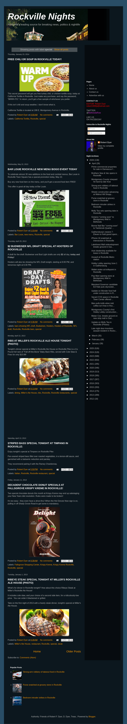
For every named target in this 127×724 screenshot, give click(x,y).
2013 (92, 395)
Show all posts (61, 49)
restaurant (36, 644)
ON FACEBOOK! (93, 119)
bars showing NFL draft (25, 326)
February (96, 339)
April (94, 163)
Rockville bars (28, 329)
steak (60, 644)
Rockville (34, 119)
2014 (92, 391)
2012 (92, 399)
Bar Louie (19, 234)
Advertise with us (96, 95)
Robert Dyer (106, 142)
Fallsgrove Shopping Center (27, 565)
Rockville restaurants (60, 393)
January (95, 343)
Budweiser (40, 326)
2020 (92, 368)
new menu (28, 234)
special (42, 119)
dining (17, 393)
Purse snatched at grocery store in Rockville (42, 685)
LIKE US (90, 117)
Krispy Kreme (46, 565)
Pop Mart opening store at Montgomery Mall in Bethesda (102, 278)
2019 (92, 372)
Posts (91, 129)
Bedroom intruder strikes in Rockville (39, 698)
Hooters (49, 326)
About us (93, 89)
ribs (39, 393)
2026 (92, 160)
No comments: (46, 115)
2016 (92, 383)
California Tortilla (22, 119)
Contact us (93, 92)
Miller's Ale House (29, 393)
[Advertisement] (44, 141)
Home (37, 651)
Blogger (92, 717)
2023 (92, 356)
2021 (92, 364)
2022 (92, 360)
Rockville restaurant (39, 473)
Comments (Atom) (28, 658)
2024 (92, 352)
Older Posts (73, 651)
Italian (17, 473)
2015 (92, 387)
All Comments (95, 133)
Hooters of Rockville (63, 326)
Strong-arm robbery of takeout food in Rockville (43, 672)
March (95, 336)
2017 (92, 379)
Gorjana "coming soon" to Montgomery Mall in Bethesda (102, 219)
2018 (92, 375)
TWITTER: (91, 110)
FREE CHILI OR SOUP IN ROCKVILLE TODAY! (35, 59)
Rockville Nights (41, 16)
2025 (92, 348)
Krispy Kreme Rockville (63, 565)
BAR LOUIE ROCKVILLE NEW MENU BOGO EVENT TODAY (42, 169)
